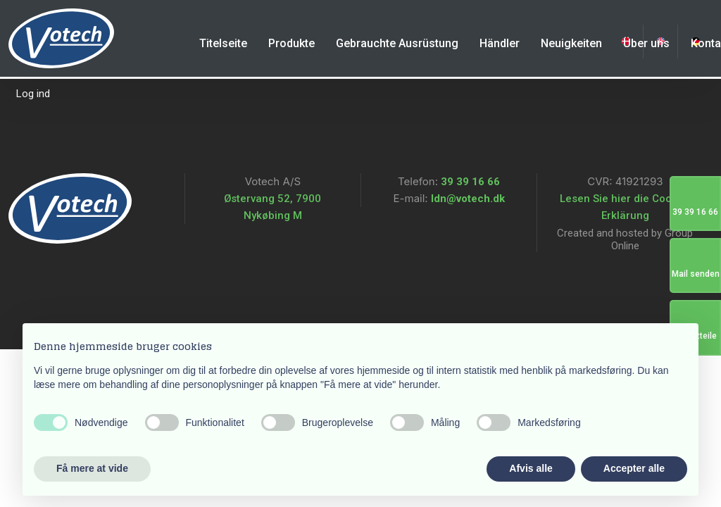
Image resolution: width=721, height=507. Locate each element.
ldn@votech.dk (466, 198)
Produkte (291, 43)
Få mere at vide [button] (92, 468)
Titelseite (223, 43)
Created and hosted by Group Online (625, 239)
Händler (499, 43)
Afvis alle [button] (530, 468)
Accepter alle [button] (634, 468)
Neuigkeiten (571, 43)
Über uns (646, 43)
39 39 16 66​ (470, 181)
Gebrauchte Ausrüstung (397, 43)
